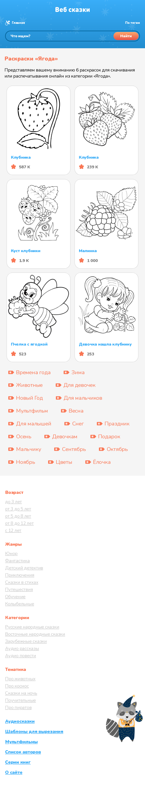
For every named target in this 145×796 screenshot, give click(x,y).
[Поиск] (72, 36)
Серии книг (18, 762)
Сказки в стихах (21, 582)
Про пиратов (18, 707)
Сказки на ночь (21, 693)
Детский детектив (24, 568)
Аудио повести (20, 656)
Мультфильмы (21, 742)
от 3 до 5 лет (18, 509)
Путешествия (19, 589)
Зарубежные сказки (26, 641)
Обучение (15, 597)
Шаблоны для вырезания (34, 731)
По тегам (132, 23)
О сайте (13, 772)
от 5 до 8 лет (18, 516)
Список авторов (23, 752)
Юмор (11, 553)
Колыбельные (19, 604)
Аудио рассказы (22, 648)
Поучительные (20, 700)
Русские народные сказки (32, 627)
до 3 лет (13, 502)
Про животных (20, 679)
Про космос (17, 686)
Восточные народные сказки (35, 634)
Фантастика (17, 561)
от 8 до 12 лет (19, 523)
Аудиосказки (20, 721)
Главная (18, 23)
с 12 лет (13, 530)
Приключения (19, 575)
